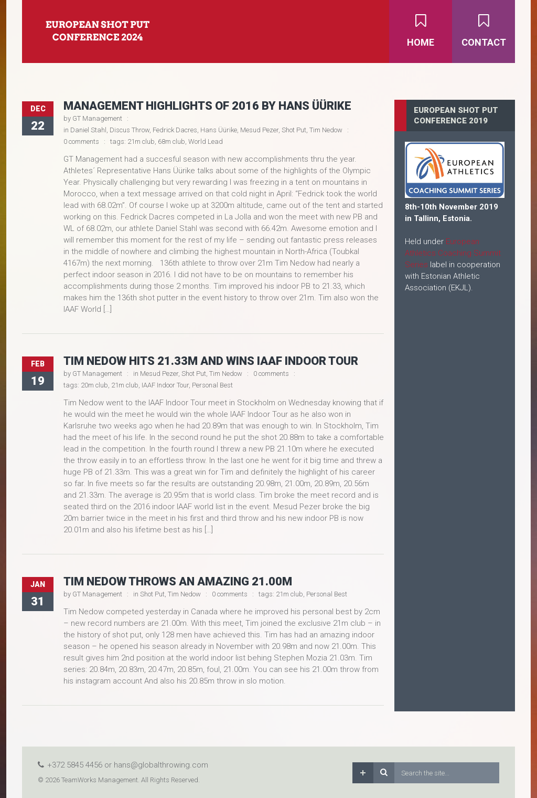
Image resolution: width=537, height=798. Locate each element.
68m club (171, 141)
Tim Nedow (325, 130)
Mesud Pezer (259, 130)
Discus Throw (129, 130)
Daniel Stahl (88, 130)
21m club (141, 141)
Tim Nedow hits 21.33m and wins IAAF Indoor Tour (210, 361)
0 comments (81, 141)
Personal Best (212, 385)
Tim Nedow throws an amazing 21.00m (177, 581)
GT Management (97, 118)
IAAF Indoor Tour (165, 385)
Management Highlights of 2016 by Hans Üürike (207, 105)
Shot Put (294, 130)
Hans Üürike (218, 130)
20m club (94, 385)
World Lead (205, 141)
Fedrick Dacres (175, 130)
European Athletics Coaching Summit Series (453, 253)
